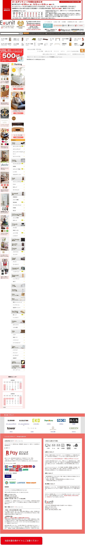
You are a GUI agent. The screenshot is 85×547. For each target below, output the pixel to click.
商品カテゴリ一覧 (31, 57)
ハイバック (15, 349)
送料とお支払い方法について (49, 54)
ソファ (14, 334)
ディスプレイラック (17, 205)
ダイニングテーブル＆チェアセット (19, 152)
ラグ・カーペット (16, 369)
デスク (14, 184)
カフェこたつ (15, 324)
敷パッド (15, 314)
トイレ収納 (80, 33)
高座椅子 (15, 358)
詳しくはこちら (19, 441)
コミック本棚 (15, 217)
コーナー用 (15, 232)
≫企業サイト (81, 21)
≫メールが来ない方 (48, 21)
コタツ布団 (15, 327)
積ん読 (14, 210)
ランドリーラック (73, 33)
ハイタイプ (15, 235)
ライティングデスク (65, 33)
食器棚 (14, 166)
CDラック (15, 220)
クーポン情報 (40, 51)
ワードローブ (15, 264)
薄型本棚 (15, 202)
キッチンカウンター (40, 33)
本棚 (46, 33)
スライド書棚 (15, 199)
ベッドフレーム (16, 304)
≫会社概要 (64, 21)
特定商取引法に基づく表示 (78, 54)
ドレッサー (57, 33)
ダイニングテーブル (17, 146)
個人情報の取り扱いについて (64, 54)
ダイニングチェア (16, 149)
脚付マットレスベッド (17, 302)
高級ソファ (15, 337)
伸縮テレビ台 (15, 230)
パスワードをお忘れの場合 (73, 51)
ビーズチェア (15, 355)
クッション (15, 352)
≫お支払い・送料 (56, 21)
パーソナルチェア (16, 342)
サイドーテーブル (16, 156)
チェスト (15, 261)
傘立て (14, 281)
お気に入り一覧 (48, 51)
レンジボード (32, 33)
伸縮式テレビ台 (44, 57)
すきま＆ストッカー (17, 174)
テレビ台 (15, 227)
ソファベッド (15, 340)
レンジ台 (15, 171)
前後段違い (15, 197)
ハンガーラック (51, 33)
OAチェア (15, 187)
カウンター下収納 (16, 169)
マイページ (56, 51)
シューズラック (16, 278)
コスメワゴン (15, 251)
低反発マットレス (16, 307)
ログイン (63, 51)
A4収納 (14, 207)
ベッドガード (15, 317)
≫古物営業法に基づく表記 (72, 21)
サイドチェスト (16, 189)
